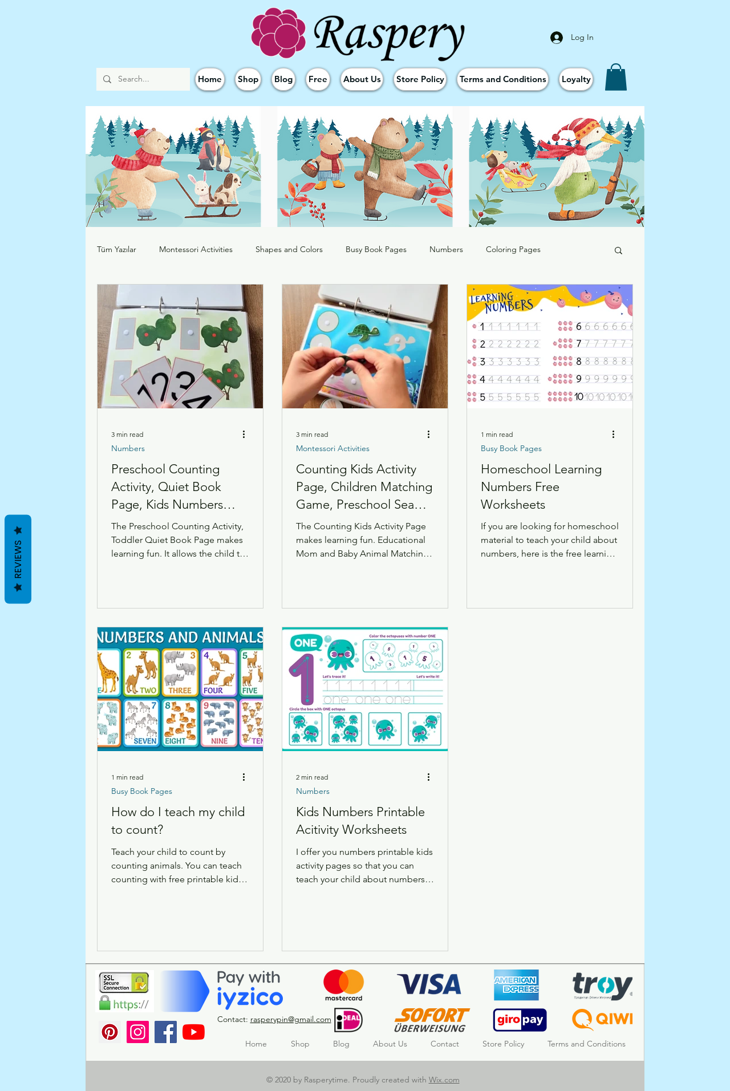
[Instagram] (138, 1032)
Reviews (18, 559)
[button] (616, 77)
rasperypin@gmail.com (290, 1019)
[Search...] (142, 79)
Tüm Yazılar (116, 249)
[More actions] (247, 434)
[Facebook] (166, 1032)
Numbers (446, 249)
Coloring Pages (513, 249)
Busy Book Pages (376, 249)
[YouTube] (193, 1032)
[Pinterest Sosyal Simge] (110, 1032)
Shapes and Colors (289, 249)
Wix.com (444, 1079)
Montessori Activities (196, 249)
